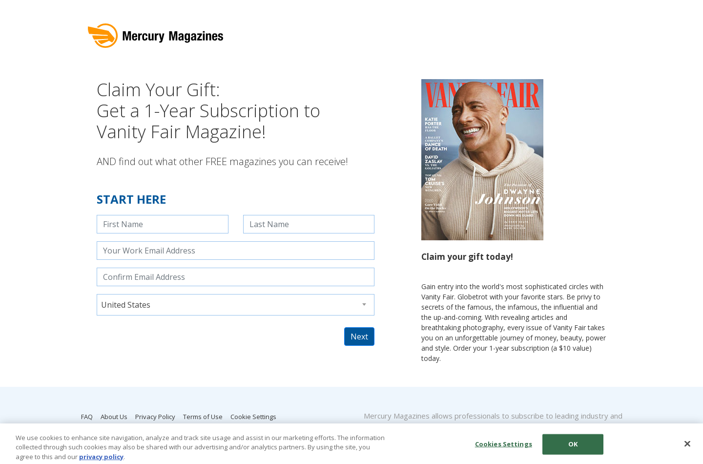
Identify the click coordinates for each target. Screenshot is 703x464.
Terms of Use (203, 416)
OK (573, 446)
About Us (114, 416)
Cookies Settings (503, 446)
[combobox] (235, 305)
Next (359, 336)
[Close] (687, 446)
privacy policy (101, 459)
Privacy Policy (155, 416)
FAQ (87, 416)
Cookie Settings (253, 416)
